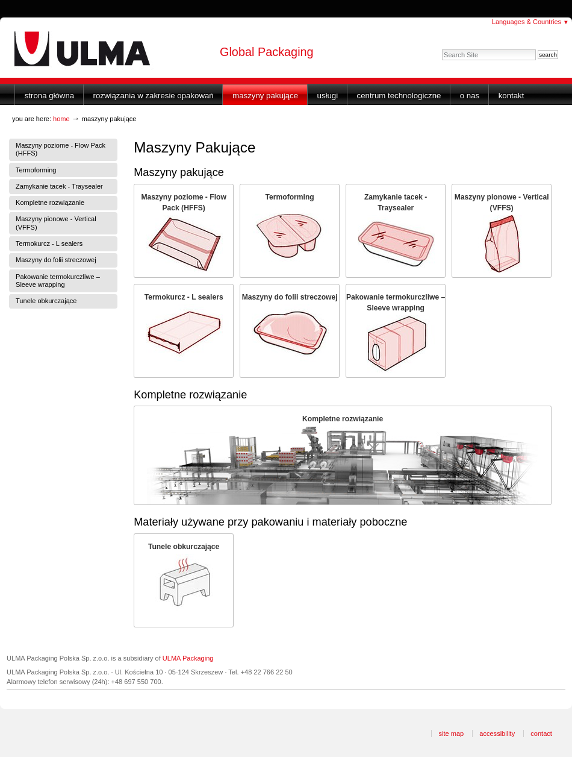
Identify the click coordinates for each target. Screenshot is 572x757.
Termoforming (290, 197)
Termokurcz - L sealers (184, 297)
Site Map (451, 733)
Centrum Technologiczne (399, 95)
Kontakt (511, 95)
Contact (541, 733)
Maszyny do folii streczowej (290, 297)
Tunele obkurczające (183, 546)
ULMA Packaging (188, 658)
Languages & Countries (530, 21)
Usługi (327, 95)
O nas (469, 95)
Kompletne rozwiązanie (342, 419)
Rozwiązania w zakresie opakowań (153, 95)
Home (61, 118)
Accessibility (497, 733)
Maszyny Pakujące (265, 95)
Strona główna (49, 95)
